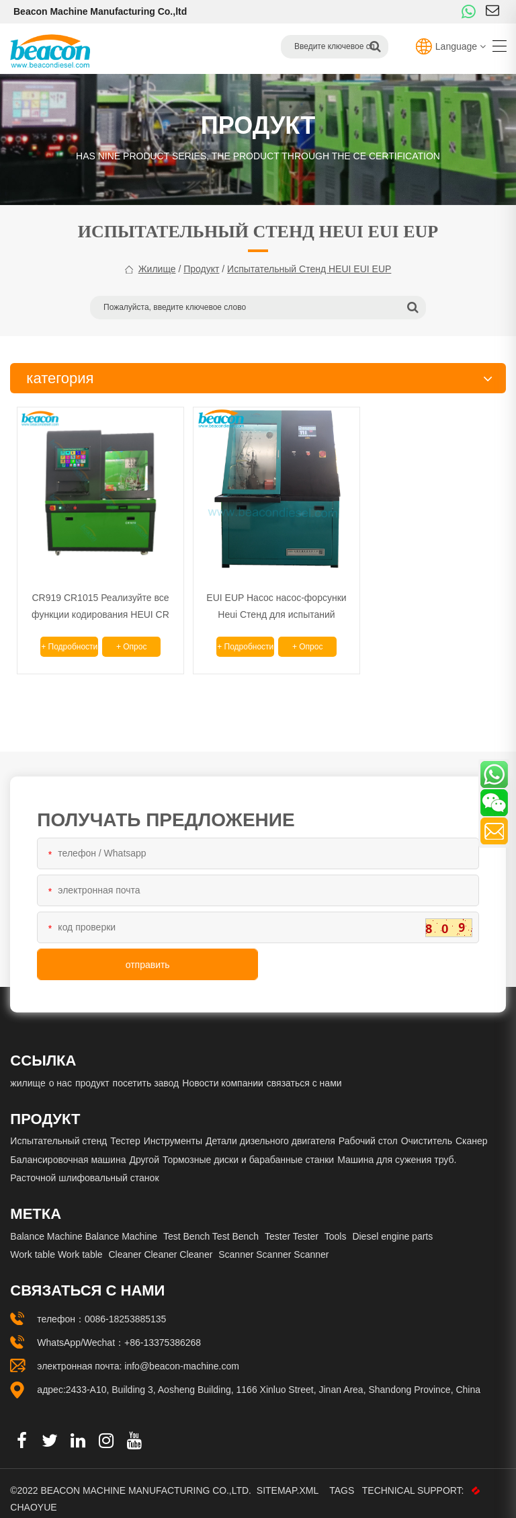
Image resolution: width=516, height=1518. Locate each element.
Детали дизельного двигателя (270, 1128)
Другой (144, 1147)
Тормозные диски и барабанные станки (248, 1147)
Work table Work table (56, 1242)
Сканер (472, 1128)
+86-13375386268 (162, 1330)
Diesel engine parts (392, 1223)
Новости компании (222, 1071)
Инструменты (173, 1128)
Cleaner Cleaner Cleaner (160, 1242)
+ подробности (66, 637)
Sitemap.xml (289, 1478)
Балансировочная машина (68, 1147)
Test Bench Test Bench (211, 1223)
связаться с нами (304, 1071)
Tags (343, 1478)
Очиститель (426, 1128)
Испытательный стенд (58, 1128)
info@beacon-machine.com (181, 1354)
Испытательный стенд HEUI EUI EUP (309, 269)
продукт (201, 269)
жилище (157, 269)
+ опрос (123, 634)
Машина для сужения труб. (396, 1147)
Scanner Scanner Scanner (273, 1242)
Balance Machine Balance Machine (83, 1223)
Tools (336, 1223)
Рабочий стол (368, 1128)
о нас (60, 1071)
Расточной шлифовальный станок (84, 1165)
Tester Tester (291, 1223)
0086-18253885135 (125, 1306)
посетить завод (146, 1071)
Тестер (125, 1128)
